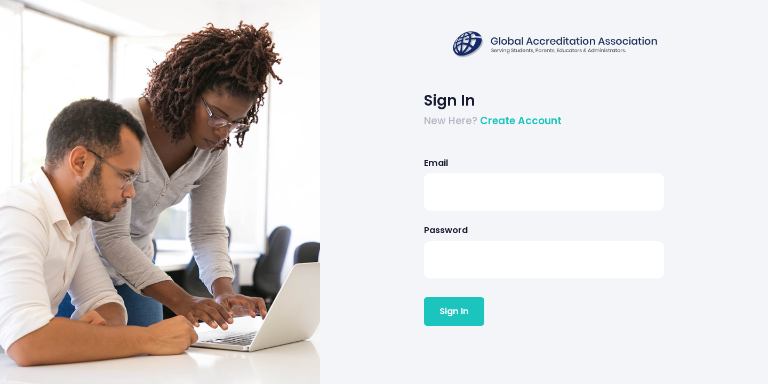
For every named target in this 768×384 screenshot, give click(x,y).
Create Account (521, 121)
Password (446, 230)
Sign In (454, 311)
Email (436, 163)
